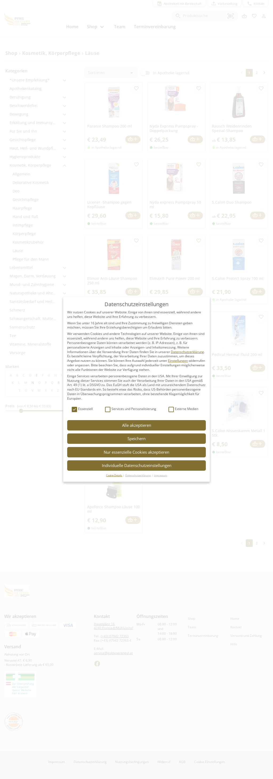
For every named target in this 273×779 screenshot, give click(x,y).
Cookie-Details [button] (114, 475)
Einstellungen (178, 360)
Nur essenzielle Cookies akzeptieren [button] (136, 452)
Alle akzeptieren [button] (136, 425)
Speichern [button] (136, 438)
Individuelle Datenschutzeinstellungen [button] (136, 465)
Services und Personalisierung (130, 409)
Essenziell (82, 409)
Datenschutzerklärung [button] (138, 475)
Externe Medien (183, 409)
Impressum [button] (160, 475)
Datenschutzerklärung (187, 352)
